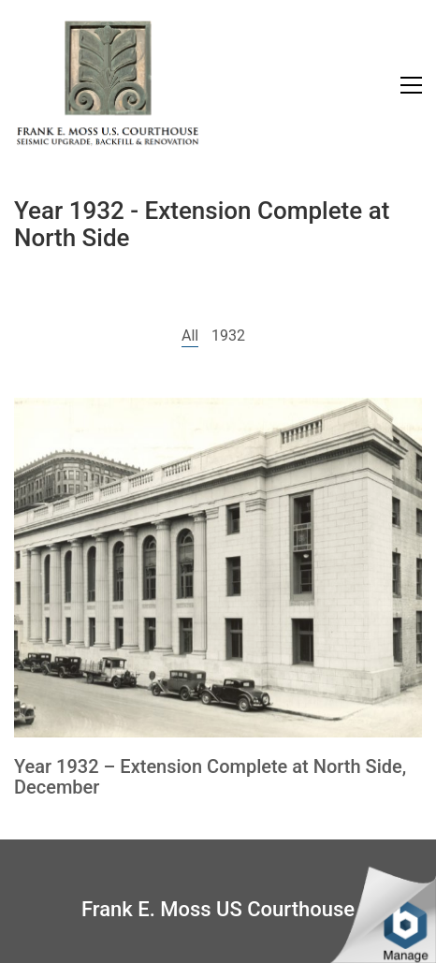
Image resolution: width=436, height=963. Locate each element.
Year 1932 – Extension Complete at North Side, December (210, 776)
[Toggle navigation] (411, 85)
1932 (228, 335)
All (190, 335)
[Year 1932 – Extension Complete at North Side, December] (218, 567)
